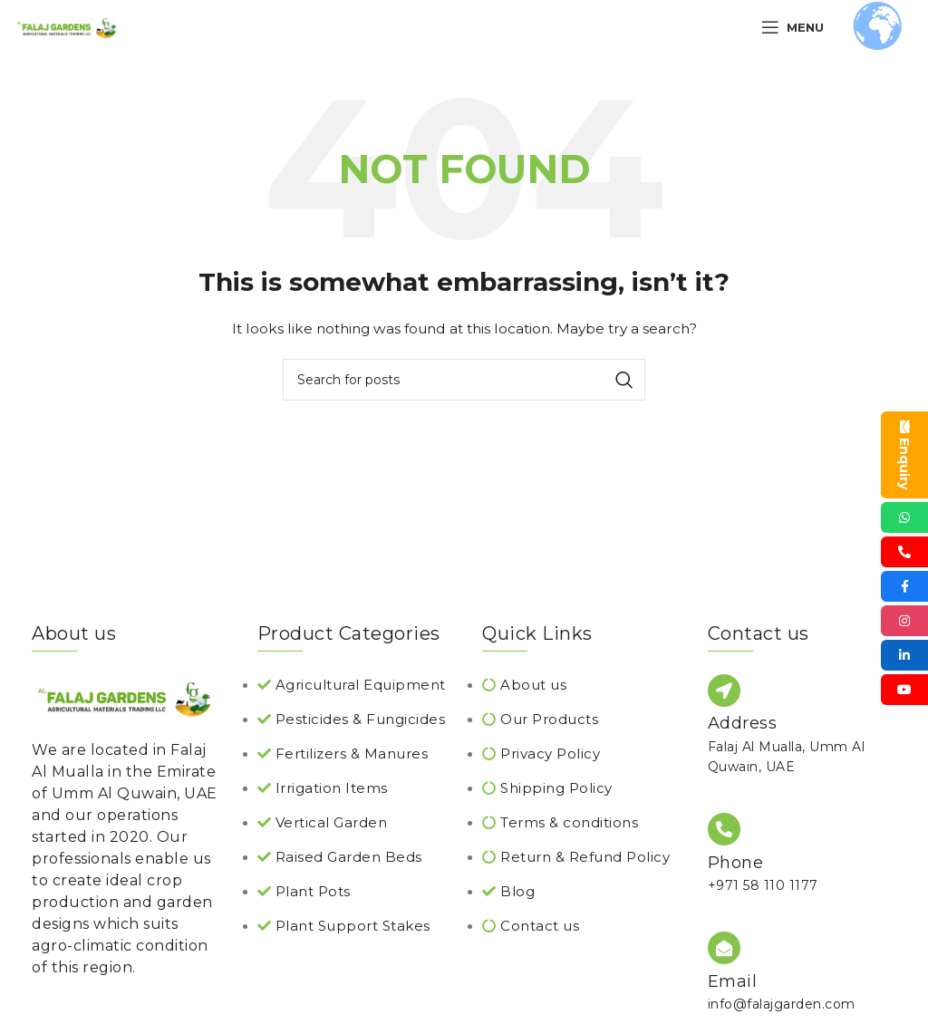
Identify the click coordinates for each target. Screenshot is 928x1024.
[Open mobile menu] (792, 27)
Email (733, 981)
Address (743, 723)
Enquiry (904, 454)
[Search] (464, 380)
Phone (736, 863)
